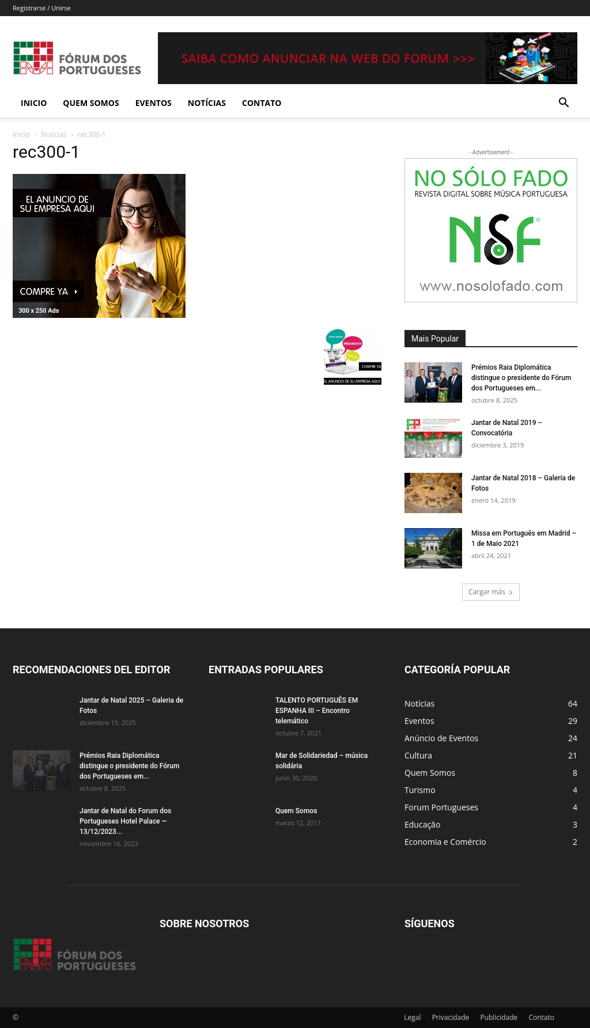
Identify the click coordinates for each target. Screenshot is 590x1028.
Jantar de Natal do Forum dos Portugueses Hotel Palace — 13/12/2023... (125, 821)
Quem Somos (91, 102)
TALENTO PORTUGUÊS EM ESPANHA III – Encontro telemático (316, 710)
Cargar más (490, 592)
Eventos (153, 102)
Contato (261, 102)
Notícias (207, 102)
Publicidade (498, 1017)
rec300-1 (46, 152)
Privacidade (451, 1017)
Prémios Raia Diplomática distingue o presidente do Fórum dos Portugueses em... (521, 377)
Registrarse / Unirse (42, 7)
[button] (563, 103)
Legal (412, 1017)
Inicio (34, 102)
